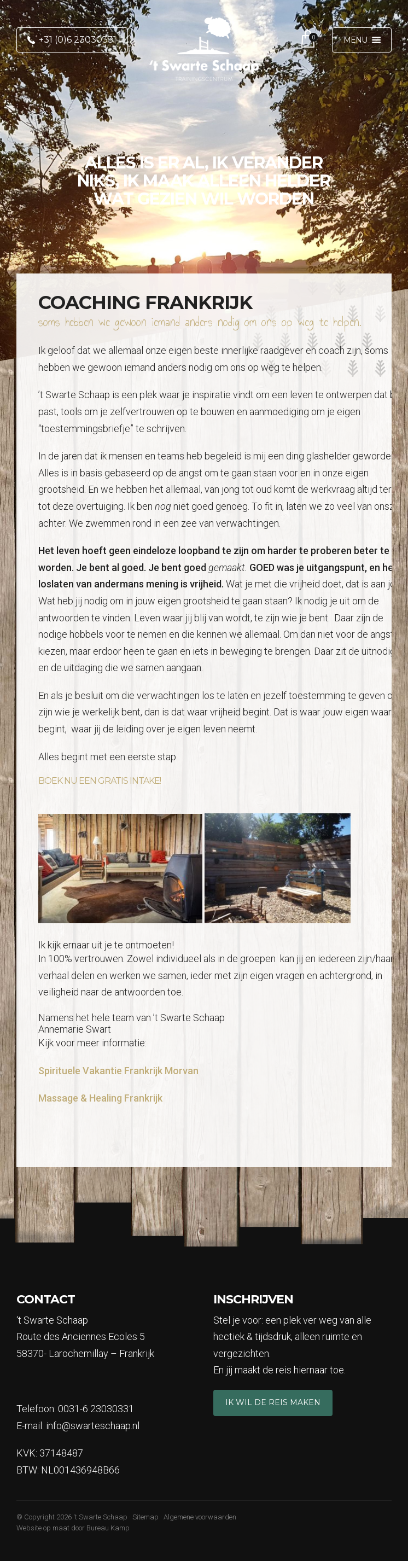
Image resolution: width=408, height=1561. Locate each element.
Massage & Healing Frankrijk (100, 1098)
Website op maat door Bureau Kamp (73, 1528)
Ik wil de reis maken (272, 1402)
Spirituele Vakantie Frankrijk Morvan (118, 1070)
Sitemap (145, 1517)
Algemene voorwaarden (200, 1517)
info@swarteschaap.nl (92, 1425)
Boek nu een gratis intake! (99, 781)
